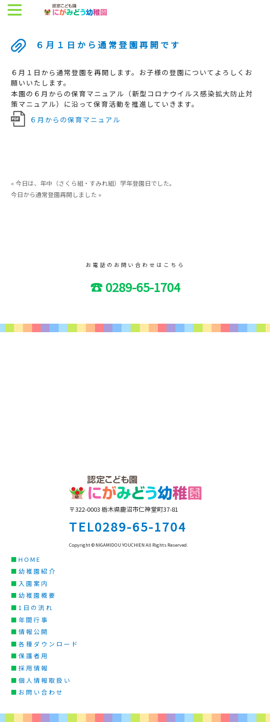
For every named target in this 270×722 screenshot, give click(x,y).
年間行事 (33, 619)
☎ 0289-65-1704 (135, 286)
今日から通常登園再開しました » (56, 194)
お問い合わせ (41, 692)
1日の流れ (35, 607)
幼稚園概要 (37, 595)
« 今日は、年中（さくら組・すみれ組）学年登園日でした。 (93, 183)
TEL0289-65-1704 (127, 526)
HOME (29, 559)
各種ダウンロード (48, 643)
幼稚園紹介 (37, 571)
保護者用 (33, 655)
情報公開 (33, 631)
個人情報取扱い (44, 680)
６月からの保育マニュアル (75, 119)
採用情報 (33, 667)
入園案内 (33, 583)
